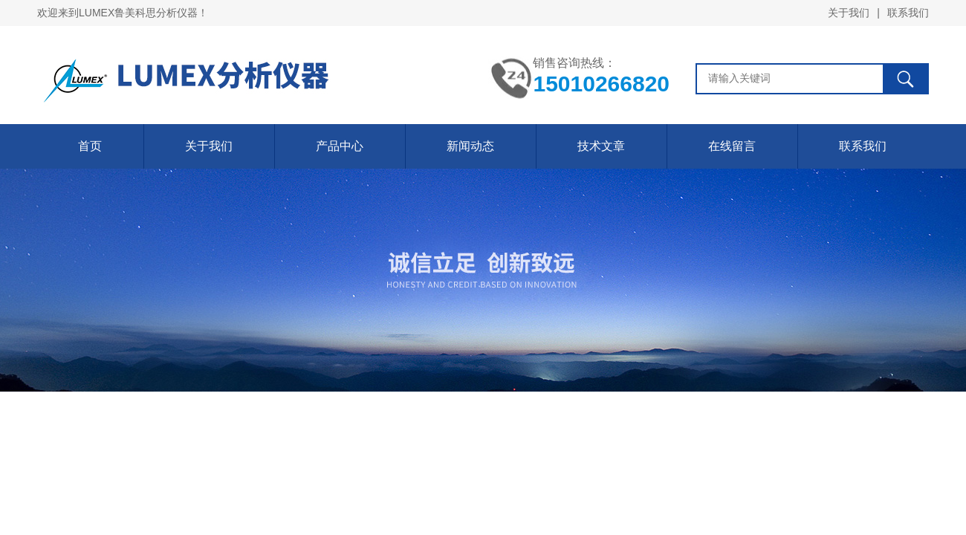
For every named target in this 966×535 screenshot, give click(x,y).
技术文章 (601, 146)
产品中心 (339, 146)
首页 (90, 146)
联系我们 (908, 13)
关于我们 (848, 13)
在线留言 (732, 146)
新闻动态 (470, 146)
